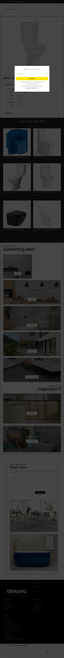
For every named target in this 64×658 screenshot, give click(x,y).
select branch (32, 78)
